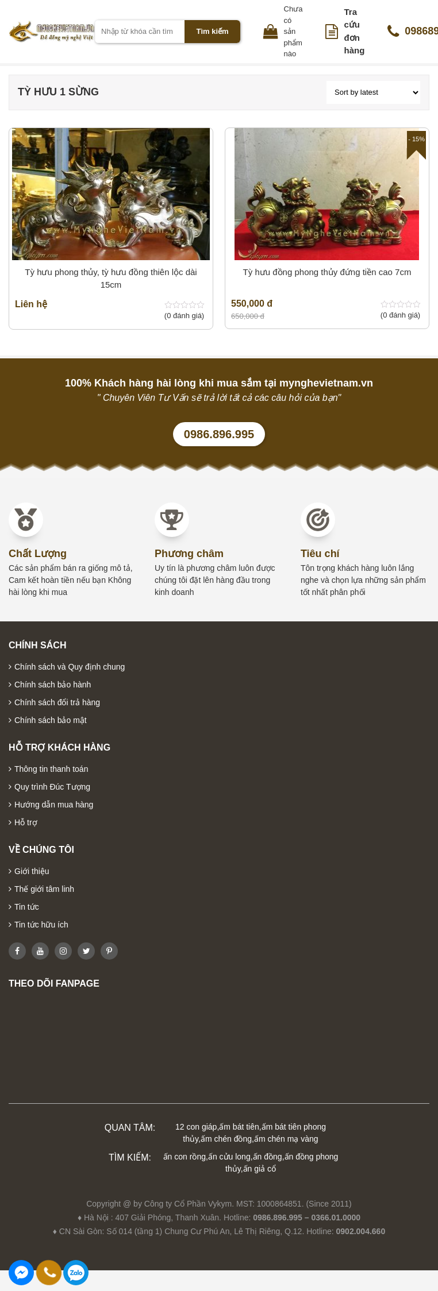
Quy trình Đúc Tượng (52, 786)
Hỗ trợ (25, 822)
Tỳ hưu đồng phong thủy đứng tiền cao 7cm (327, 272)
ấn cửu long (229, 1156)
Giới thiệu (31, 871)
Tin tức (26, 906)
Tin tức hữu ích (41, 924)
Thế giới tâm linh (44, 889)
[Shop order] (373, 92)
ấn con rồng (184, 1156)
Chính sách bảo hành (52, 684)
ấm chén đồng (226, 1138)
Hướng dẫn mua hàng (53, 804)
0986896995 (76, 1272)
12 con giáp (196, 1126)
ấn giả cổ (259, 1168)
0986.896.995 (219, 434)
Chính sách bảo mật (50, 720)
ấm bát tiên (239, 1126)
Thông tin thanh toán (51, 769)
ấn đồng (267, 1156)
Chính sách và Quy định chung (69, 666)
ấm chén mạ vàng (286, 1138)
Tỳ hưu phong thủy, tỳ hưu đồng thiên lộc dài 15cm (111, 278)
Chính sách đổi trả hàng (57, 702)
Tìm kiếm (212, 31)
